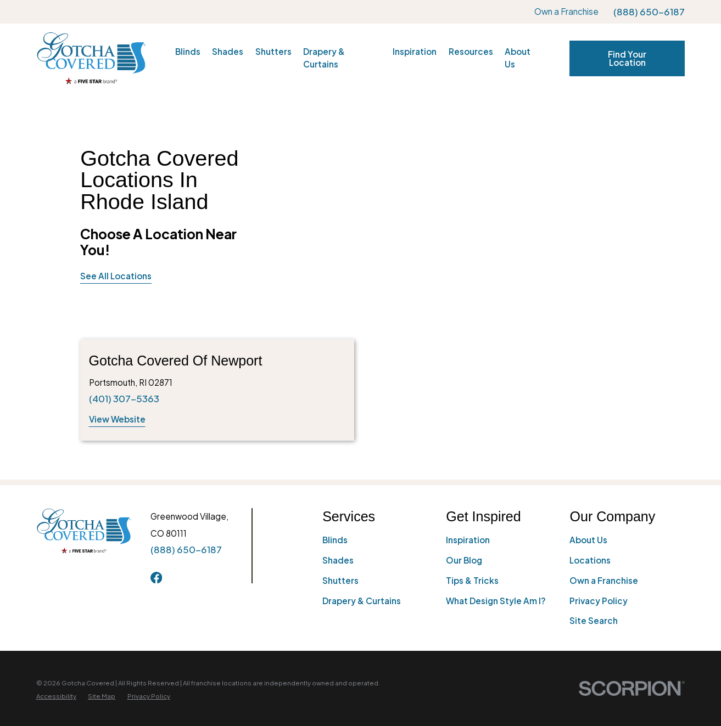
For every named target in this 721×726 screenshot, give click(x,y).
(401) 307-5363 (124, 398)
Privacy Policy (598, 600)
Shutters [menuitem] (273, 51)
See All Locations (116, 276)
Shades (338, 560)
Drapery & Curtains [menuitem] (324, 57)
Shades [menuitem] (227, 51)
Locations (590, 560)
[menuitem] (56, 696)
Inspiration (468, 539)
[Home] (91, 58)
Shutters (340, 580)
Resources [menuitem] (471, 51)
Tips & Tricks (472, 580)
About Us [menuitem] (517, 57)
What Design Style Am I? (496, 600)
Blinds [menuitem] (187, 51)
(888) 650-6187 (649, 11)
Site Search (593, 620)
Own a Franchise (566, 11)
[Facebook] (156, 577)
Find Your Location (627, 58)
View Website (117, 419)
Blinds (335, 539)
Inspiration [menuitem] (415, 51)
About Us (588, 539)
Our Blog (464, 560)
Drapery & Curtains (361, 600)
